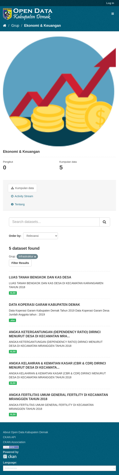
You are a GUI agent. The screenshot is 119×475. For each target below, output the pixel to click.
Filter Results (20, 263)
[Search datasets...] (54, 222)
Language (9, 462)
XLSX (12, 293)
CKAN (9, 456)
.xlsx (12, 320)
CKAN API (9, 437)
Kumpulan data (22, 188)
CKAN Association (14, 442)
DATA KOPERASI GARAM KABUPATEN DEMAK (44, 304)
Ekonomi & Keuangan (42, 26)
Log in (110, 3)
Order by (14, 235)
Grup (15, 26)
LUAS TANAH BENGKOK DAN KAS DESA (40, 277)
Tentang (18, 204)
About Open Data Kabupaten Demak (25, 432)
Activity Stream (22, 196)
